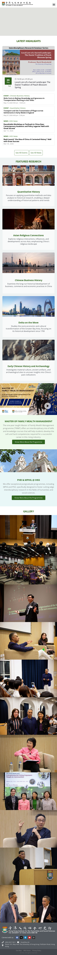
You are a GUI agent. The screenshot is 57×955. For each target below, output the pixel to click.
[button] (54, 4)
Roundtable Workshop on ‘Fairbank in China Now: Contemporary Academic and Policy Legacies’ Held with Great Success (26, 126)
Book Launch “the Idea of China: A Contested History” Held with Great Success (27, 140)
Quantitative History (18, 108)
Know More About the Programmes (29, 498)
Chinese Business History (20, 96)
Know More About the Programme (28, 442)
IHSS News (13, 121)
